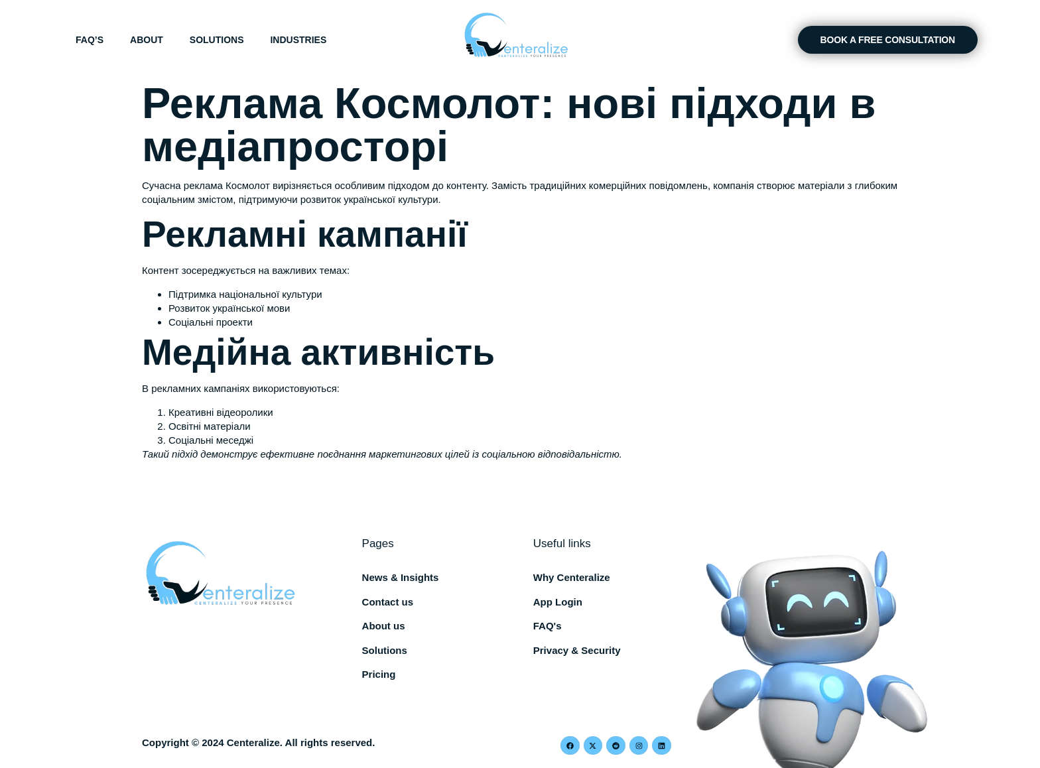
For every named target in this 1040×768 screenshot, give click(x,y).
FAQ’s (89, 39)
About (146, 39)
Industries (298, 39)
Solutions (217, 39)
